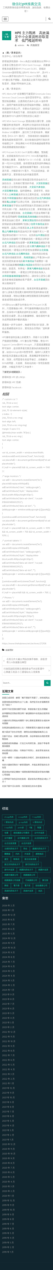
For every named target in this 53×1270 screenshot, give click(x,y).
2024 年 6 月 (8, 966)
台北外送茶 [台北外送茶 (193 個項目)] (26, 843)
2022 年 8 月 (8, 1051)
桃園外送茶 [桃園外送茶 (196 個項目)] (43, 870)
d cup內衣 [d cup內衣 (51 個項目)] (8, 817)
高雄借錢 (31, 217)
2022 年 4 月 (8, 1069)
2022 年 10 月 (8, 1041)
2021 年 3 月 (8, 1130)
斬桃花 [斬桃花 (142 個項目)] (16, 859)
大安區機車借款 (10, 191)
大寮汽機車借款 (38, 246)
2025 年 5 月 (8, 934)
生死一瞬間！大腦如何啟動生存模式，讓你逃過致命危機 (26, 759)
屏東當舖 (6, 206)
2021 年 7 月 (8, 1112)
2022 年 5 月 (8, 1065)
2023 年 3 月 (8, 1022)
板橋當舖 (15, 276)
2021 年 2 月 (8, 1135)
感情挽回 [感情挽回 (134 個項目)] (39, 854)
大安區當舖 (41, 183)
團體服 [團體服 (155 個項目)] (7, 854)
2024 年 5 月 (8, 971)
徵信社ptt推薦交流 (26, 4)
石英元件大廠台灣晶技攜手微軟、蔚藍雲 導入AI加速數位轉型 (28, 661)
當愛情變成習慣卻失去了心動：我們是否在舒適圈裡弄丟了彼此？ (26, 704)
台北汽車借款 (44, 198)
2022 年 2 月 (8, 1079)
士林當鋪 (13, 195)
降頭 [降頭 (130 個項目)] (6, 885)
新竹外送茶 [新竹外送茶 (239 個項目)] (9, 870)
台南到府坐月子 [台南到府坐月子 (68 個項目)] (11, 848)
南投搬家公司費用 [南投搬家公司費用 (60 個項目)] (21, 833)
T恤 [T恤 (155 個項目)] (30, 827)
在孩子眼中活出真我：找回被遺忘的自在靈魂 (22, 786)
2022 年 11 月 (8, 1037)
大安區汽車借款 (37, 187)
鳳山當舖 (11, 202)
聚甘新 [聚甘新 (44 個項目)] (45, 880)
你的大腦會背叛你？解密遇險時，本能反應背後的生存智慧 (26, 766)
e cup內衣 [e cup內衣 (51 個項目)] (23, 817)
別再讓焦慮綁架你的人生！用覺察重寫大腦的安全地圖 (26, 727)
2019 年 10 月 (8, 1210)
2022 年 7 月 (8, 1055)
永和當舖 (6, 276)
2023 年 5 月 (8, 1013)
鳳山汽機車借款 (10, 232)
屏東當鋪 (33, 243)
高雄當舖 (28, 258)
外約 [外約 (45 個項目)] (17, 854)
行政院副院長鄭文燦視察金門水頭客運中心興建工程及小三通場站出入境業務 (24, 670)
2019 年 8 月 (8, 1219)
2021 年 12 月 (8, 1088)
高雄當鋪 (6, 180)
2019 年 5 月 (8, 1233)
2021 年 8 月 (8, 1107)
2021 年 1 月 (8, 1140)
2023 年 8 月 (8, 999)
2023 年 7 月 (8, 1004)
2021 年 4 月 (8, 1125)
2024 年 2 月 (8, 985)
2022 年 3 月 (8, 1074)
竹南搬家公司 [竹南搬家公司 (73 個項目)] (31, 880)
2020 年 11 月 (8, 1149)
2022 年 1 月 (8, 1083)
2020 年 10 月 (8, 1154)
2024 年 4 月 (8, 976)
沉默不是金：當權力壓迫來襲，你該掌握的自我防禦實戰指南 (26, 738)
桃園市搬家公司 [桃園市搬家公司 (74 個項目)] (11, 875)
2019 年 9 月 (8, 1214)
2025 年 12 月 (8, 915)
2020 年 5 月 (8, 1177)
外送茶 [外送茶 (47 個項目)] (27, 854)
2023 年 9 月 (8, 994)
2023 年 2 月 (8, 1027)
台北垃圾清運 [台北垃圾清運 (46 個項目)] (10, 843)
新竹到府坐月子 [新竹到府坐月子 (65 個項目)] (32, 864)
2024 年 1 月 (8, 990)
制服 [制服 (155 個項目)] (39, 827)
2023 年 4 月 (8, 1018)
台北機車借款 (23, 254)
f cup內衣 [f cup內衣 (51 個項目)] (36, 817)
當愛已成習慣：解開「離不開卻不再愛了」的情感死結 (26, 698)
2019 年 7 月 (8, 1224)
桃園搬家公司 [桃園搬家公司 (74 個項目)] (29, 875)
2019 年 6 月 (8, 1229)
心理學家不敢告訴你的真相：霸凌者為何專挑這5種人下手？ (26, 780)
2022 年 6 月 (8, 1060)
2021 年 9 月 (8, 1102)
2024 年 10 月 (9, 948)
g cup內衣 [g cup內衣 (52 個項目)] (23, 822)
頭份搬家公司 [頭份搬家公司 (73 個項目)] (41, 885)
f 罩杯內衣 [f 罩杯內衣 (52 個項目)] (9, 822)
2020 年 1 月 (8, 1196)
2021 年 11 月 (8, 1093)
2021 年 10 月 (8, 1097)
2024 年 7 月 (8, 962)
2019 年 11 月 (8, 1205)
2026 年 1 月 (8, 910)
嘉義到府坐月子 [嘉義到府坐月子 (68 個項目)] (39, 848)
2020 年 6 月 (8, 1172)
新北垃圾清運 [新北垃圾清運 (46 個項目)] (30, 859)
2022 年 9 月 (8, 1046)
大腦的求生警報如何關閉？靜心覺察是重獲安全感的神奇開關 (26, 722)
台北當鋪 (27, 213)
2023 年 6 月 (8, 1008)
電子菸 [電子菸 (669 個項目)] (27, 885)
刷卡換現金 (28, 261)
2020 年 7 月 (8, 1168)
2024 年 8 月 (8, 957)
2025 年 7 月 (8, 924)
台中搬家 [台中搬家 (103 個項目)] (8, 838)
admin (19, 45)
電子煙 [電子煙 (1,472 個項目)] (16, 885)
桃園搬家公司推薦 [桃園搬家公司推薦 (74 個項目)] (12, 880)
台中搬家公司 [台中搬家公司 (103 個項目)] (23, 838)
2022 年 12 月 (8, 1032)
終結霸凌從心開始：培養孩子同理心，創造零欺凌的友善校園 (26, 752)
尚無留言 (33, 45)
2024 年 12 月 (9, 938)
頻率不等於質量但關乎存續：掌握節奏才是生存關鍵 (25, 709)
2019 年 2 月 (8, 1247)
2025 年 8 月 (8, 920)
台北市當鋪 (39, 280)
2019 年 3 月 (8, 1242)
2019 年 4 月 (8, 1238)
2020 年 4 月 (8, 1182)
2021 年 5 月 (8, 1121)
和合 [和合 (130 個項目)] (25, 848)
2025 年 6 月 (8, 929)
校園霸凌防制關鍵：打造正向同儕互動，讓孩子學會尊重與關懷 (26, 745)
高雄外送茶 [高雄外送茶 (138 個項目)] (28, 891)
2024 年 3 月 (8, 980)
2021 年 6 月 (8, 1116)
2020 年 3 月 (8, 1186)
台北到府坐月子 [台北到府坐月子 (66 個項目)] (41, 838)
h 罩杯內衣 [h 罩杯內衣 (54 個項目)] (37, 822)
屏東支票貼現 (29, 220)
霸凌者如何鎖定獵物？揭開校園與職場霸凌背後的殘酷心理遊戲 (26, 773)
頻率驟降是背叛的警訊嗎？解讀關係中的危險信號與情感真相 (26, 715)
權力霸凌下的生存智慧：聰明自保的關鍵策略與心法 (25, 732)
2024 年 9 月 (8, 952)
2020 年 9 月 (8, 1158)
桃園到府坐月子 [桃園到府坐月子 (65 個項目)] (26, 870)
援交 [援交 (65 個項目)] (6, 859)
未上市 (30, 228)
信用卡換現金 (37, 224)
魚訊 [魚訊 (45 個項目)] (40, 891)
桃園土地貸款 (26, 265)
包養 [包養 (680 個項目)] (6, 833)
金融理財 (9, 650)
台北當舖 (43, 250)
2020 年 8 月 (8, 1163)
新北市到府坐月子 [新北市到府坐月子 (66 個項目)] (12, 864)
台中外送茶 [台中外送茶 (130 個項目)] (39, 833)
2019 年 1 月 (8, 1252)
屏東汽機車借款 (35, 269)
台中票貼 (40, 235)
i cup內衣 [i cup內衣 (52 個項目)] (8, 827)
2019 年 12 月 (8, 1200)
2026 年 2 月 (8, 905)
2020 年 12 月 (8, 1144)
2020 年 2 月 (8, 1191)
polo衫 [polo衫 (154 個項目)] (21, 827)
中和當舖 (11, 198)
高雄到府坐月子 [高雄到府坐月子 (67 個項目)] (11, 891)
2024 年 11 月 (8, 943)
